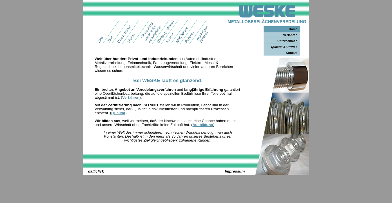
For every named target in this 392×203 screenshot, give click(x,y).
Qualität (118, 113)
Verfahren (131, 97)
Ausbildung (202, 125)
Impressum (235, 171)
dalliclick (96, 171)
